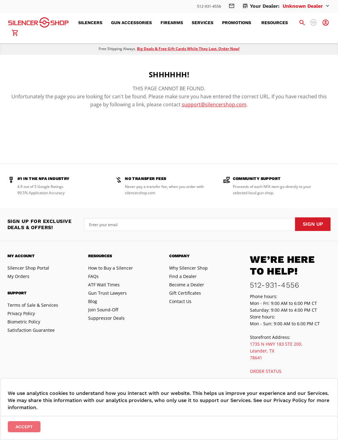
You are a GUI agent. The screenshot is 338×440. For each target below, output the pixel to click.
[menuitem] (92, 22)
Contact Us (180, 301)
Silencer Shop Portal (28, 268)
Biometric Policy (23, 322)
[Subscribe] (313, 224)
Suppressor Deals (106, 318)
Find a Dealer (183, 276)
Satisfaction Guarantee (31, 330)
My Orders (18, 276)
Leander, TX (262, 351)
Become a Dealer (186, 285)
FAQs (93, 276)
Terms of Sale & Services (32, 305)
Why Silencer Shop (188, 268)
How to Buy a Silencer (110, 268)
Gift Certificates (185, 293)
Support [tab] (17, 293)
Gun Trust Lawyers (107, 293)
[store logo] (38, 22)
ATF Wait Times (104, 285)
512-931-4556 (209, 6)
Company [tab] (179, 256)
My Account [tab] (21, 256)
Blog (92, 301)
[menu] (186, 23)
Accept (24, 426)
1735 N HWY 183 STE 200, (276, 344)
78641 (256, 358)
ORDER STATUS (265, 371)
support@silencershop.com (214, 104)
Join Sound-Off (103, 310)
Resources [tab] (100, 256)
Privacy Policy (21, 313)
